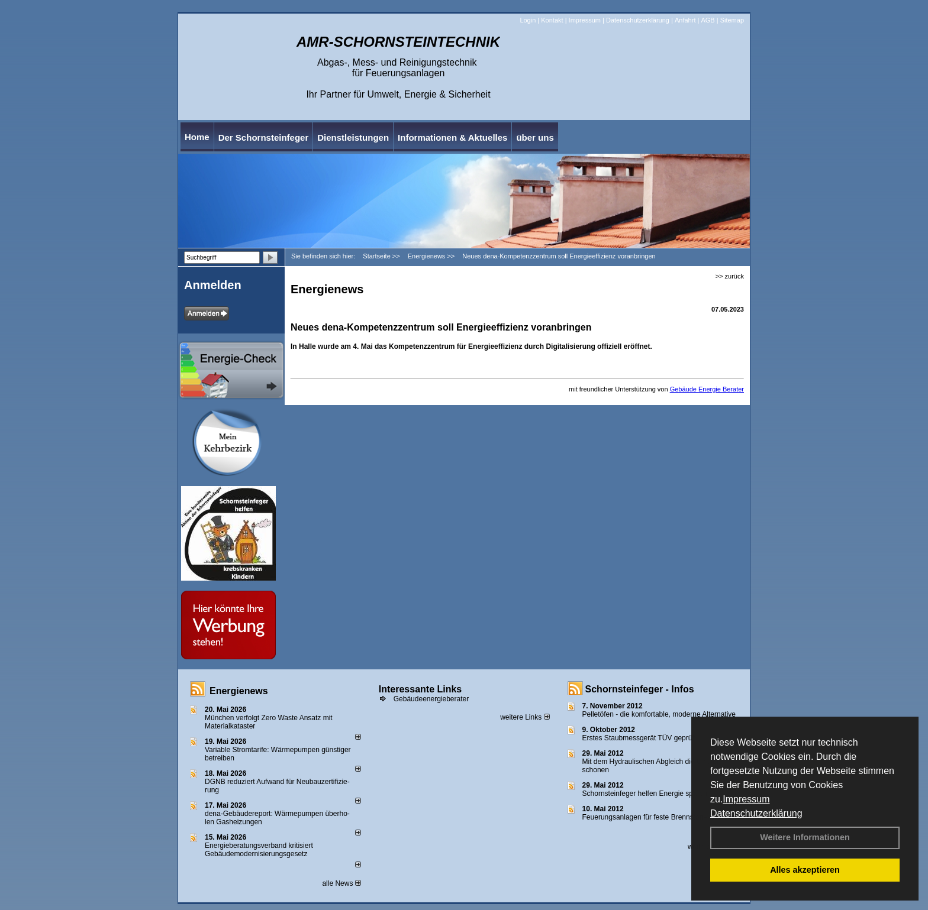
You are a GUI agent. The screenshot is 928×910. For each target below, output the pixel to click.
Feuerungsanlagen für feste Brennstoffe (644, 817)
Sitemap (732, 20)
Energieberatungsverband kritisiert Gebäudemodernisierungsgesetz (259, 849)
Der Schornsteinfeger (263, 137)
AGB (707, 20)
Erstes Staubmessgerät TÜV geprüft (639, 738)
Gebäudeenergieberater (431, 699)
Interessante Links (420, 689)
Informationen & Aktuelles (452, 137)
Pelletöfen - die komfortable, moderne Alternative (659, 714)
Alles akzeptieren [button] (805, 870)
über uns (534, 137)
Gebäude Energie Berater (707, 389)
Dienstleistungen (353, 137)
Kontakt (552, 20)
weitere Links (524, 717)
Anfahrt (685, 20)
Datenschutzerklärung (756, 813)
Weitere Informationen (805, 837)
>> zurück (730, 276)
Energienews (239, 691)
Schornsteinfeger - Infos (639, 689)
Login (528, 20)
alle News (341, 883)
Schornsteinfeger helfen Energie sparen (644, 793)
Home (197, 137)
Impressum (746, 799)
